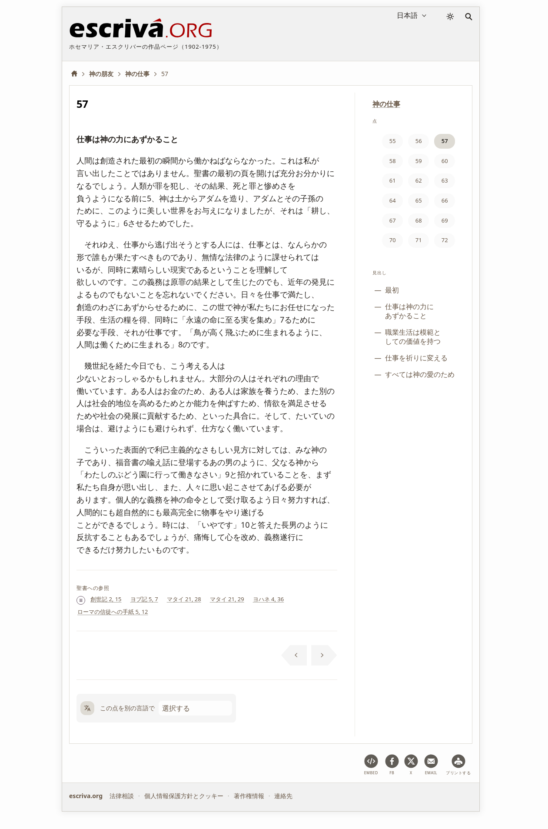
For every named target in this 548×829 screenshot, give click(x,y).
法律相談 (122, 796)
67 (392, 220)
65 (418, 200)
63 (445, 180)
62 (418, 180)
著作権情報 (249, 796)
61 (392, 180)
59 (418, 161)
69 (445, 220)
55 (392, 141)
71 (418, 240)
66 (445, 200)
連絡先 (283, 796)
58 (392, 161)
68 (418, 220)
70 (392, 240)
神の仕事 (386, 104)
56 (418, 141)
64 (392, 200)
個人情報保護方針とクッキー (183, 796)
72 (445, 240)
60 (445, 161)
